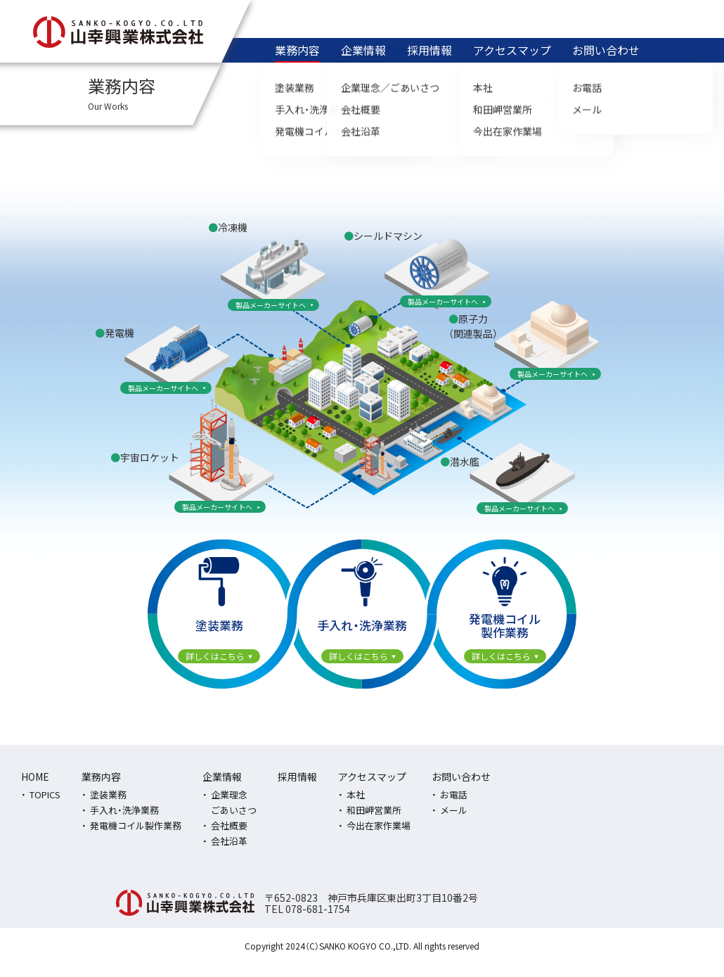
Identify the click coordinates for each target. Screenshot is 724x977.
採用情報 (429, 49)
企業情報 (363, 49)
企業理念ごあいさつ (234, 802)
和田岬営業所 (374, 810)
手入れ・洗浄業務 (124, 810)
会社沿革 (229, 841)
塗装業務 (108, 794)
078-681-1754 (317, 909)
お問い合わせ (606, 49)
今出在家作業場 (379, 825)
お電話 (453, 794)
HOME (35, 777)
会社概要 (229, 825)
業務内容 (297, 49)
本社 (356, 794)
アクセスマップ (512, 49)
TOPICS (45, 794)
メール (453, 810)
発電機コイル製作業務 (135, 825)
